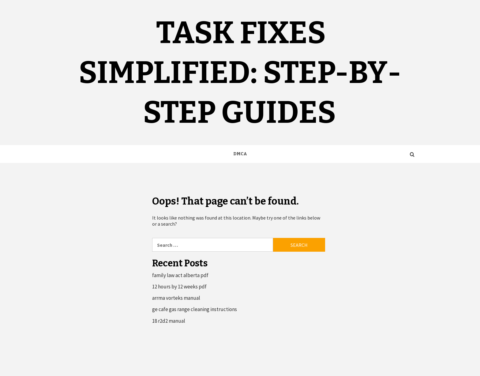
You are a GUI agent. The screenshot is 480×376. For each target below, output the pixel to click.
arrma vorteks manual (176, 298)
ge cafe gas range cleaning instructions (194, 309)
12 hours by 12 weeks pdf (179, 286)
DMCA (240, 153)
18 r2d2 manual (168, 321)
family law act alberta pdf (180, 275)
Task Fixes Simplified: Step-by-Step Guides (240, 72)
